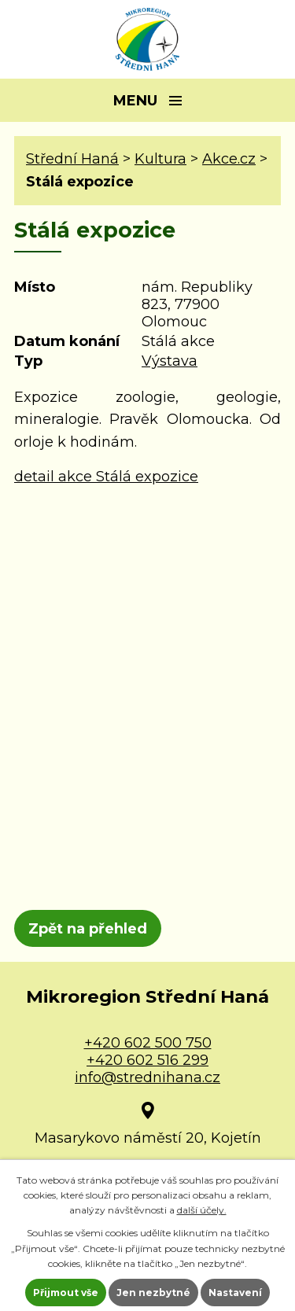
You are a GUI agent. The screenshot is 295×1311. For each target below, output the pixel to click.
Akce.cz (229, 159)
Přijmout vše (65, 1292)
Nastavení (235, 1292)
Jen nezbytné (153, 1292)
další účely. (202, 1210)
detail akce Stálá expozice (106, 476)
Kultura (160, 159)
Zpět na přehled (87, 928)
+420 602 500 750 (148, 1042)
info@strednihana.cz (147, 1077)
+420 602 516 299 (147, 1060)
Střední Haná (72, 159)
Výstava (169, 361)
